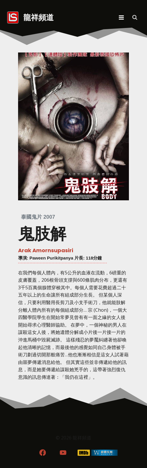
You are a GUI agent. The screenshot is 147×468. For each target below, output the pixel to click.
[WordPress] (104, 452)
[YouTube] (63, 452)
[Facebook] (42, 452)
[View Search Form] (135, 17)
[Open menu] (121, 17)
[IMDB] (83, 452)
